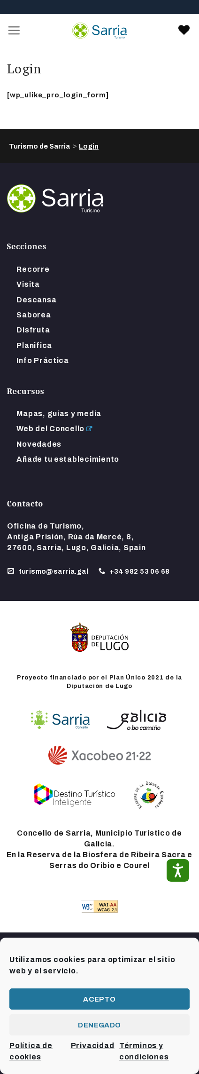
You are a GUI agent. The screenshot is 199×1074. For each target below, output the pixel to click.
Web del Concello (50, 429)
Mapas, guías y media (58, 414)
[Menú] (14, 30)
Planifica (34, 345)
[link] (184, 30)
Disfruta (33, 330)
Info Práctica (42, 360)
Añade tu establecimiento (67, 459)
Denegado (99, 1025)
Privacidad (93, 1046)
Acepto (99, 999)
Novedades (38, 444)
